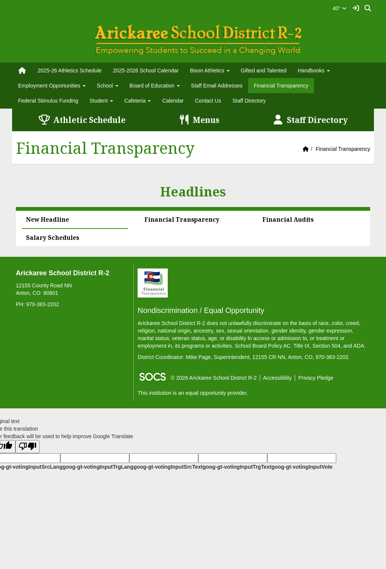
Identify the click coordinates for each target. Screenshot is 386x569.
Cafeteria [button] (137, 101)
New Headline (47, 219)
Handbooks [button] (314, 70)
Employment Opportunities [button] (52, 86)
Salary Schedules (52, 237)
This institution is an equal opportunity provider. (193, 393)
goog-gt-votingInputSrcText (167, 467)
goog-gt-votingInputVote (301, 467)
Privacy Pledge (315, 378)
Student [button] (101, 101)
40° (339, 8)
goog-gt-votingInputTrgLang (98, 467)
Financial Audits (288, 219)
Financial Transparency (281, 86)
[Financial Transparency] (153, 282)
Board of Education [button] (155, 86)
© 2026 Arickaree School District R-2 (213, 378)
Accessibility (277, 378)
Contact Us (208, 101)
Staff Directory (248, 101)
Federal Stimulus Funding (48, 101)
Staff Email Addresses (217, 86)
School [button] (107, 86)
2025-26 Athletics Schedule (70, 70)
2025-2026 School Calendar (146, 70)
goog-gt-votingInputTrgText (236, 467)
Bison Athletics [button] (210, 70)
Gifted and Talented (263, 70)
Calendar (173, 101)
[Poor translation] (27, 446)
